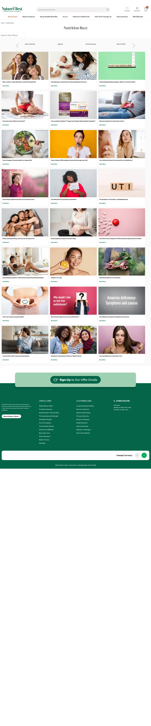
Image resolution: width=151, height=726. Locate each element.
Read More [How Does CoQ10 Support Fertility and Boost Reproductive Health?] (102, 242)
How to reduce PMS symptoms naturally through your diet (69, 160)
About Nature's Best (46, 406)
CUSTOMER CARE (83, 401)
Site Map (42, 443)
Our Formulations (45, 423)
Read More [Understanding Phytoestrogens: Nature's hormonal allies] (102, 86)
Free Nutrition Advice (46, 426)
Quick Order (134, 2)
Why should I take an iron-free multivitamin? (65, 317)
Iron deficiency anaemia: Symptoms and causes (114, 317)
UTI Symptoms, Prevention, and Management (113, 199)
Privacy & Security (82, 416)
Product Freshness (45, 409)
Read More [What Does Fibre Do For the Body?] (102, 281)
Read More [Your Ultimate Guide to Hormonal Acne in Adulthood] (102, 164)
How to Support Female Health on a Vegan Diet (17, 160)
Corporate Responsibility (85, 406)
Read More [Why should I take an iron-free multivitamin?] (54, 320)
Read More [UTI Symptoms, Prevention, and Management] (102, 203)
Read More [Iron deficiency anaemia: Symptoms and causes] (102, 320)
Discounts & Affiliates (46, 429)
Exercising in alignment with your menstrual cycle (18, 199)
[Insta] (3, 421)
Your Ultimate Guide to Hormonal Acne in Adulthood (115, 160)
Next (133, 46)
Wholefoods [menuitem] (138, 16)
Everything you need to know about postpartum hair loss (69, 82)
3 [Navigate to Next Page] (133, 61)
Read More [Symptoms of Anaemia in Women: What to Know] (54, 360)
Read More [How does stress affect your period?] (6, 125)
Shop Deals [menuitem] (12, 16)
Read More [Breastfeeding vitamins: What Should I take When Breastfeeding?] (6, 281)
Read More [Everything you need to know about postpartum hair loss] (54, 86)
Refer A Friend (44, 440)
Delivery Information (83, 413)
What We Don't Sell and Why (49, 413)
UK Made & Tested (45, 419)
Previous (17, 46)
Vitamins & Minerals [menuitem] (81, 16)
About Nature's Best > (11, 416)
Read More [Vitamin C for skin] (54, 281)
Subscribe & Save (82, 426)
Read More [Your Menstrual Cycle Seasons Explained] (54, 203)
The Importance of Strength (48, 416)
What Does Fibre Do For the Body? (109, 278)
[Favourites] (127, 9)
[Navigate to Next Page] (133, 65)
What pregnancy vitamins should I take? (63, 238)
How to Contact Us (82, 409)
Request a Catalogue (83, 429)
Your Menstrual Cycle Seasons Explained (63, 199)
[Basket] (146, 9)
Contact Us (105, 2)
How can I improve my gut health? (13, 317)
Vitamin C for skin (56, 278)
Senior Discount (44, 436)
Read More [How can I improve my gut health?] (6, 320)
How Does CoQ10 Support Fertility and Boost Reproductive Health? (120, 238)
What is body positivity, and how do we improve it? (19, 238)
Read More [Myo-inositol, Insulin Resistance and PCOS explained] (6, 86)
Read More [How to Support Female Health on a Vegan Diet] (6, 164)
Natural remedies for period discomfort (111, 121)
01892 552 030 (145, 2)
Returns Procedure (82, 419)
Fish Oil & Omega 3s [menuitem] (103, 16)
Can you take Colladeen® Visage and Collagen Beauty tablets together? (73, 121)
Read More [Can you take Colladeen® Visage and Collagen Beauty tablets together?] (54, 125)
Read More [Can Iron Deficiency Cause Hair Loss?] (102, 360)
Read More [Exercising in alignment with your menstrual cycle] (6, 203)
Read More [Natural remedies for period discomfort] (102, 125)
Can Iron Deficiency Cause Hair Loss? (110, 356)
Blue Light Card (44, 433)
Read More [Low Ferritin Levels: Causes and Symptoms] (6, 360)
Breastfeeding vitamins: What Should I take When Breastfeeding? (23, 278)
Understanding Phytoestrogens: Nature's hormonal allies (117, 82)
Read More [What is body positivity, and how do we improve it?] (6, 242)
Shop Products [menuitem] (28, 16)
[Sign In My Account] (137, 9)
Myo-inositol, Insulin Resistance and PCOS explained (19, 82)
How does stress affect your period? (14, 121)
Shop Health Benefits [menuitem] (49, 16)
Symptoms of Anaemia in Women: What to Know (66, 356)
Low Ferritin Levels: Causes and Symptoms (16, 356)
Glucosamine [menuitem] (122, 16)
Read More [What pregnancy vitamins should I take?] (54, 242)
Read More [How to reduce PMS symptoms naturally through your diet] (54, 164)
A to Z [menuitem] (65, 16)
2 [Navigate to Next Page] (133, 58)
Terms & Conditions (83, 433)
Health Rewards (82, 423)
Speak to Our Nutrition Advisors (119, 2)
